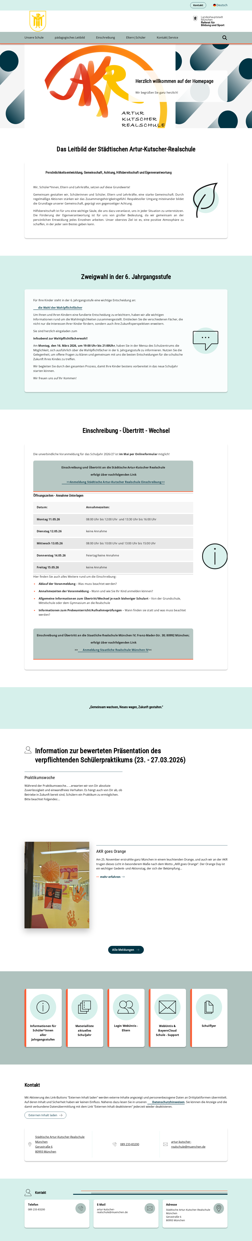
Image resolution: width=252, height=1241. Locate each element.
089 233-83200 (129, 1144)
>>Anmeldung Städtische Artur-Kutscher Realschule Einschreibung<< (116, 482)
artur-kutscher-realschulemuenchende (112, 1211)
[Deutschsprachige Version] (220, 5)
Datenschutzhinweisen (168, 1102)
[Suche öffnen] (224, 37)
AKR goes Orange (111, 851)
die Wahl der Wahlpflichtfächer (60, 308)
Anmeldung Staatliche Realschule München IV (115, 650)
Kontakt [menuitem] (198, 5)
